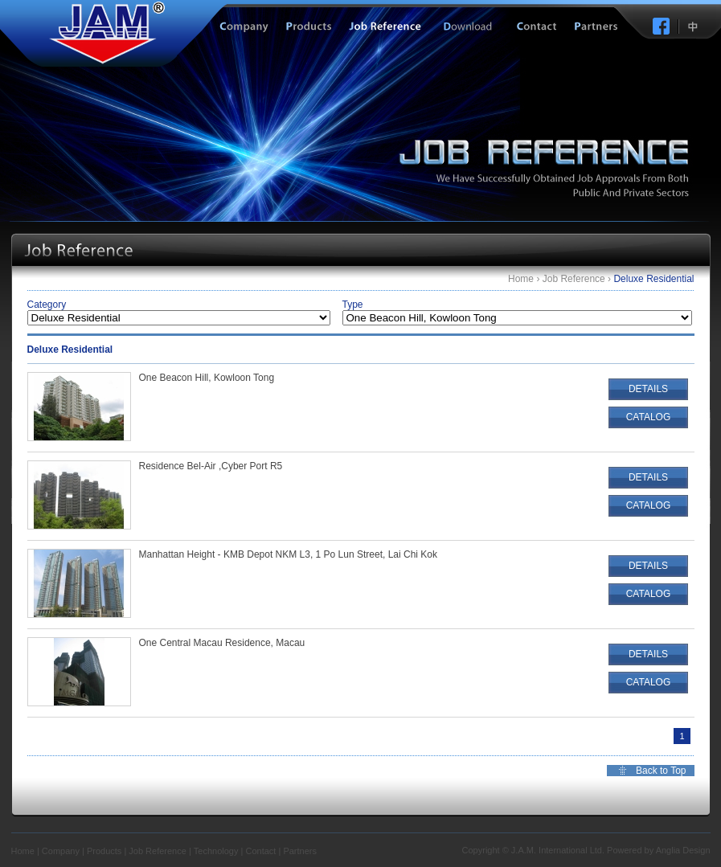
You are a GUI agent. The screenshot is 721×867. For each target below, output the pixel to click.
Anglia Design (683, 850)
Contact (260, 851)
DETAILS (648, 389)
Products (104, 851)
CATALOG (648, 417)
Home (521, 278)
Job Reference (574, 278)
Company (61, 851)
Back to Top (661, 770)
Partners (300, 851)
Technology (216, 851)
